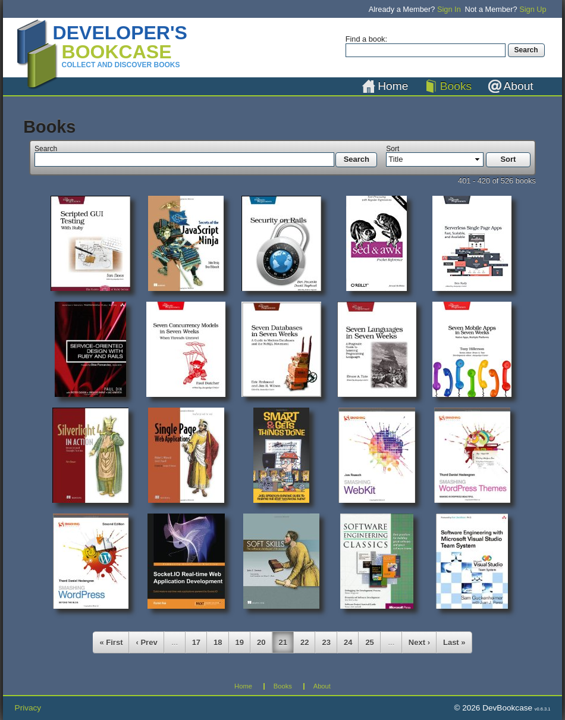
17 (196, 642)
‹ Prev (146, 642)
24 (348, 642)
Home (393, 86)
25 (369, 642)
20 (261, 642)
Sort (392, 148)
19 (240, 642)
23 (326, 642)
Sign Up (533, 9)
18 (218, 642)
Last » (454, 642)
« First (111, 642)
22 (304, 642)
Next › (419, 642)
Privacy (28, 707)
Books (456, 86)
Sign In (449, 9)
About (518, 86)
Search (45, 148)
